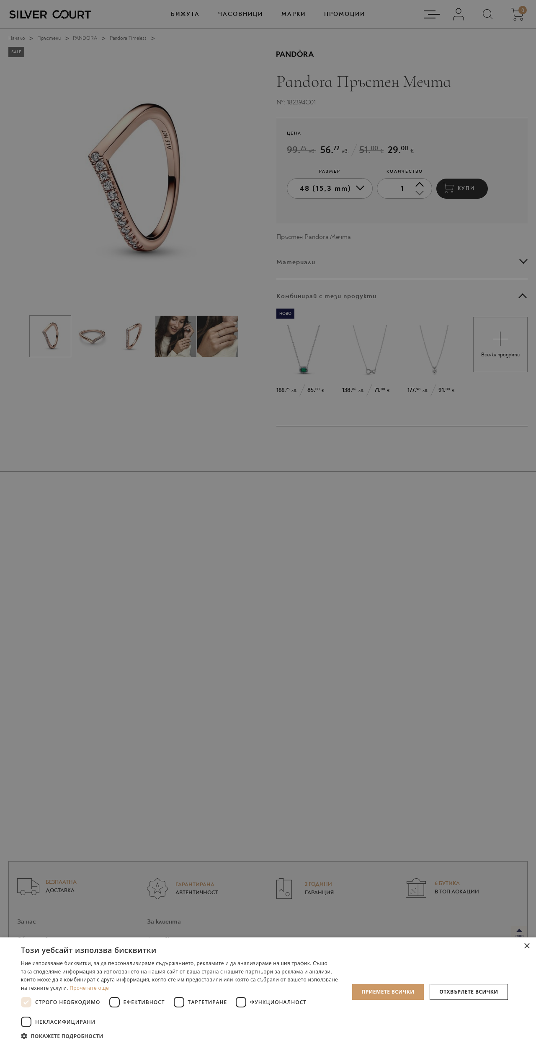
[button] (180, 1036)
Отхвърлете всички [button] (468, 991)
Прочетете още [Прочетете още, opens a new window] (89, 987)
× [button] (526, 946)
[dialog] (268, 523)
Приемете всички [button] (387, 991)
